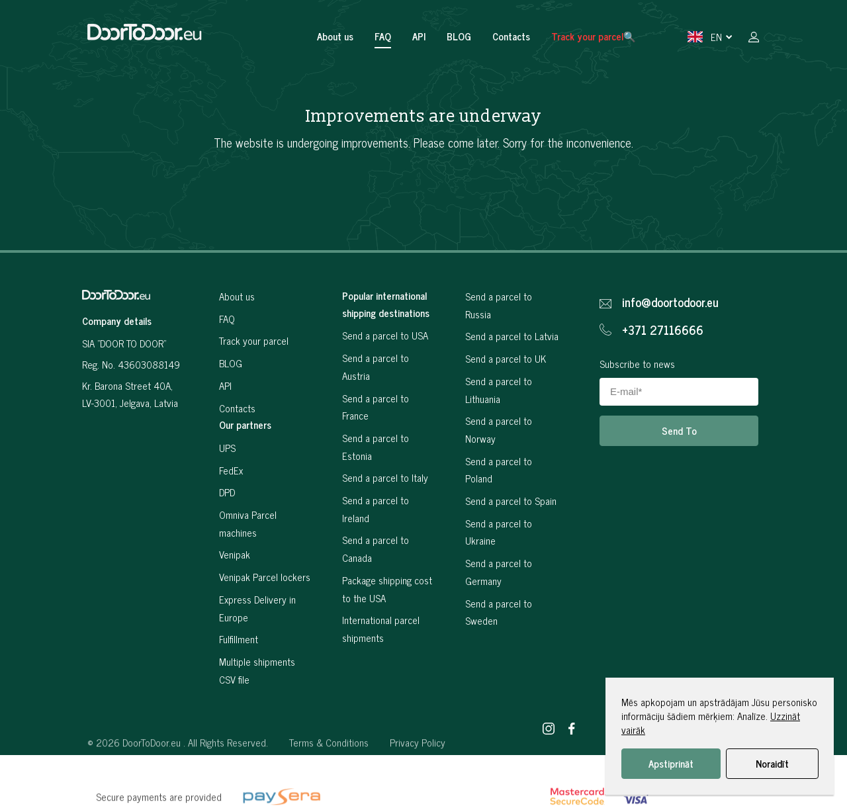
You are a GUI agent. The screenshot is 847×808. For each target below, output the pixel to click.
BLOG (459, 36)
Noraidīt (772, 763)
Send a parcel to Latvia (511, 336)
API (418, 36)
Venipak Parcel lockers (264, 576)
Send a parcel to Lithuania (498, 390)
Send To (679, 430)
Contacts (511, 36)
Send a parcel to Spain (511, 500)
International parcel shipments (381, 628)
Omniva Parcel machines (248, 523)
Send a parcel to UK (505, 358)
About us (335, 36)
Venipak (234, 554)
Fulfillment (238, 639)
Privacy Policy (417, 790)
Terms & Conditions (329, 790)
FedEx (231, 470)
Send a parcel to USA (385, 335)
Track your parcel (254, 340)
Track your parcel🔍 (593, 36)
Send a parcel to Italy (385, 477)
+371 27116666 (662, 330)
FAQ (383, 36)
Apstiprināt (670, 763)
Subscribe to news (637, 363)
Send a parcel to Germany (498, 572)
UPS (227, 447)
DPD (227, 492)
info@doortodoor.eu (670, 302)
